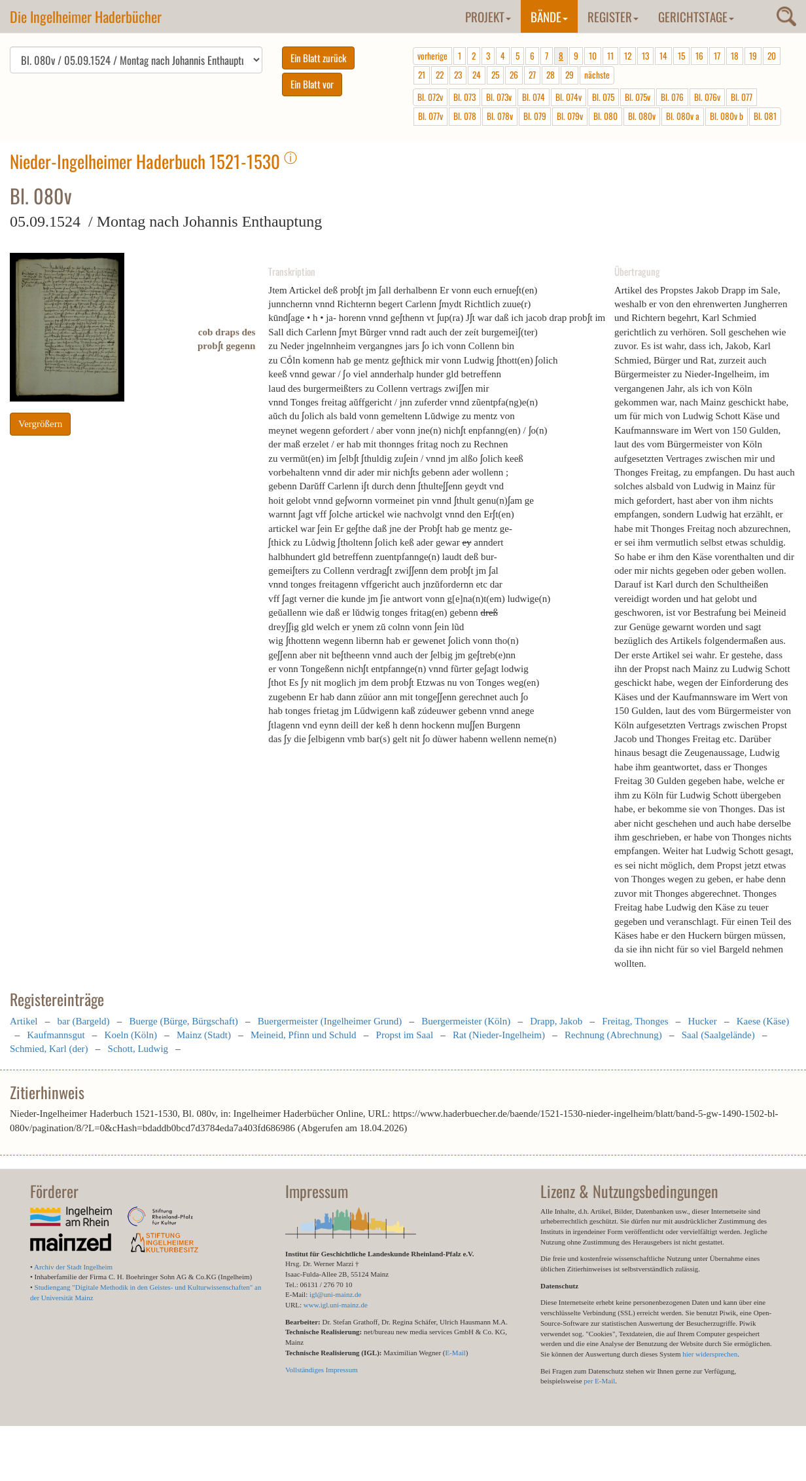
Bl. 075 (603, 96)
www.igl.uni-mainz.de (336, 1305)
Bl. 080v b (726, 115)
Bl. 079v (570, 115)
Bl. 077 (741, 96)
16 (699, 55)
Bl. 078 (464, 115)
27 (532, 74)
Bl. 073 (464, 96)
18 (735, 55)
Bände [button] (549, 16)
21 (421, 74)
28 (550, 74)
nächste (597, 74)
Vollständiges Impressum (321, 1370)
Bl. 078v (500, 115)
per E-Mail (599, 1381)
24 (476, 74)
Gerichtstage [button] (696, 16)
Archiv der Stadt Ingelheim (73, 1267)
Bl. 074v (568, 96)
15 (681, 55)
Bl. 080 (605, 115)
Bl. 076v (707, 96)
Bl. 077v (430, 115)
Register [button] (613, 16)
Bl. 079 (534, 115)
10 (593, 55)
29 (569, 74)
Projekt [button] (488, 16)
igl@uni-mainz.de (335, 1294)
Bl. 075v (637, 96)
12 (627, 55)
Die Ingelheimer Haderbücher (86, 16)
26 (514, 74)
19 (753, 55)
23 (458, 74)
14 (663, 55)
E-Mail (455, 1353)
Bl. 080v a (682, 115)
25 (495, 74)
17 (717, 55)
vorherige (432, 55)
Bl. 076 (672, 96)
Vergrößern (40, 424)
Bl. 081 (765, 115)
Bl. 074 (533, 96)
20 (771, 55)
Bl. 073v (499, 96)
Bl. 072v (430, 96)
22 (440, 74)
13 (645, 55)
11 (610, 55)
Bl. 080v (642, 115)
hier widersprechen (709, 1354)
